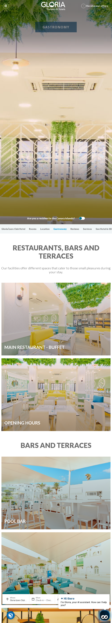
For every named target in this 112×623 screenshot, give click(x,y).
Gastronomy (60, 229)
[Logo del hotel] (53, 5)
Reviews (74, 229)
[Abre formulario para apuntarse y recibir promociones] (95, 6)
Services (87, 229)
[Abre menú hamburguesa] (5, 6)
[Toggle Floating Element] (11, 615)
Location (45, 229)
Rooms (32, 229)
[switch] (81, 218)
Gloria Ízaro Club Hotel (13, 229)
